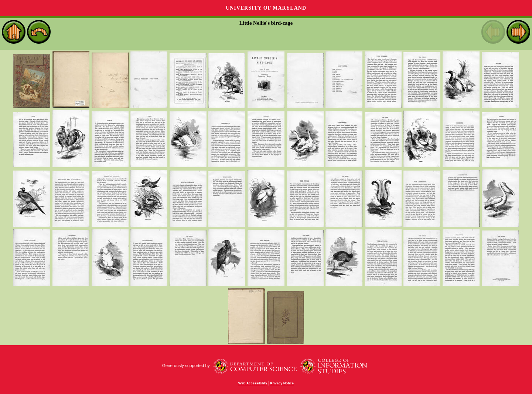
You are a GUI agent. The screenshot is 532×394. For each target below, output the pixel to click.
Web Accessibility (252, 383)
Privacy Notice (282, 383)
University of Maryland (266, 8)
